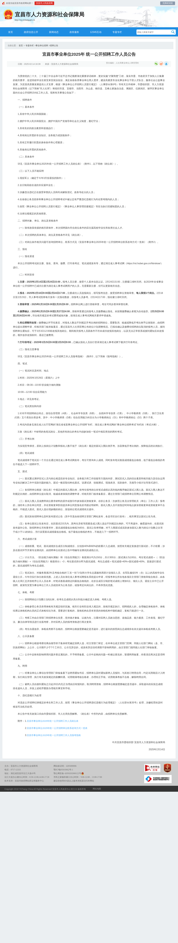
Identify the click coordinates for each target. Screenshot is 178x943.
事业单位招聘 (42, 46)
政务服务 (75, 32)
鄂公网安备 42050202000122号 (69, 810)
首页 (8, 32)
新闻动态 (54, 32)
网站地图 (97, 826)
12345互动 (98, 32)
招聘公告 (54, 46)
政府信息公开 (30, 32)
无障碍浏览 (167, 3)
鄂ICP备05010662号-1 (63, 807)
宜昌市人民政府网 (45, 3)
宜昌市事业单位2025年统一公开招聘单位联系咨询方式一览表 (62, 763)
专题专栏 (121, 32)
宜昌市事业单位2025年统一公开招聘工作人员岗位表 (57, 756)
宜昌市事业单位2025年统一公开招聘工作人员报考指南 (59, 770)
